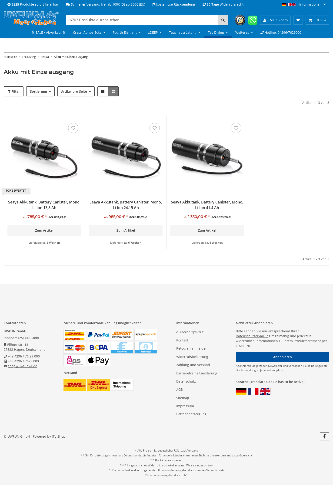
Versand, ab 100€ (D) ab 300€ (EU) (105, 4)
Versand (192, 450)
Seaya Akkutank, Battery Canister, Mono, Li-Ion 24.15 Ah (126, 205)
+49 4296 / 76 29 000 (24, 356)
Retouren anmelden (191, 348)
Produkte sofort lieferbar (32, 4)
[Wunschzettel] (298, 20)
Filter (13, 91)
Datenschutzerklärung (253, 336)
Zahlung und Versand (193, 365)
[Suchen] (142, 20)
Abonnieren (282, 357)
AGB (179, 389)
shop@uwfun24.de (22, 366)
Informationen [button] (310, 4)
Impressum (185, 406)
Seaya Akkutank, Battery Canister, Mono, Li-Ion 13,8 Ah (44, 205)
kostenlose (174, 4)
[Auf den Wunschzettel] (73, 128)
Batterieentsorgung (191, 414)
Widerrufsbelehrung (192, 356)
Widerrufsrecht (223, 4)
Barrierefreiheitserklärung (196, 373)
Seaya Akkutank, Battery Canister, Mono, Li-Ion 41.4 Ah (207, 205)
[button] (275, 20)
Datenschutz (186, 381)
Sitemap (182, 398)
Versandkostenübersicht (236, 455)
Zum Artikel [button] (44, 230)
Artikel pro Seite (74, 91)
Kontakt (182, 340)
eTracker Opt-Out (189, 332)
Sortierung (38, 91)
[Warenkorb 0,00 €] (317, 20)
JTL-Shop (58, 436)
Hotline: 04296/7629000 (280, 32)
